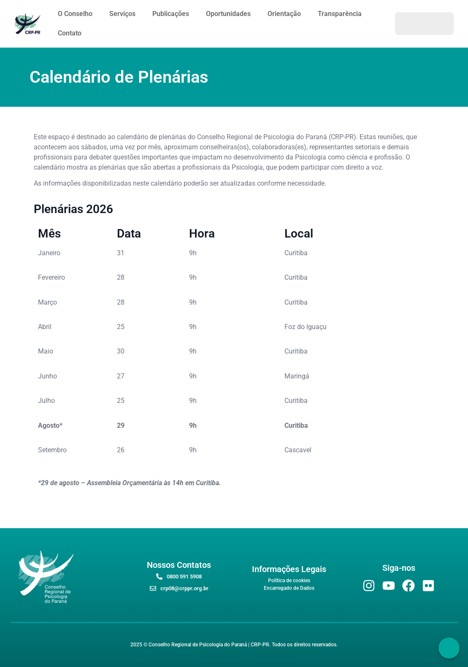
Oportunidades (228, 14)
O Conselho (75, 14)
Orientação (284, 14)
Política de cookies (289, 580)
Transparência (340, 14)
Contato (69, 33)
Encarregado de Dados (289, 588)
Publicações (170, 14)
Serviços (122, 14)
